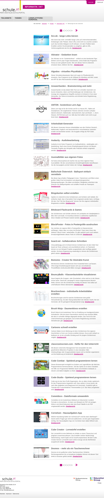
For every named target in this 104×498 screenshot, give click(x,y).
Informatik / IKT (34, 7)
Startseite (44, 23)
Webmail (100, 2)
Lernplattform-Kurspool (36, 18)
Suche (90, 2)
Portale (52, 23)
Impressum (9, 493)
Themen (18, 18)
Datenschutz (16, 493)
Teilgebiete (6, 18)
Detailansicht (77, 48)
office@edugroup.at (9, 490)
